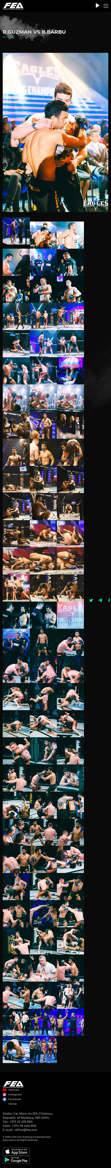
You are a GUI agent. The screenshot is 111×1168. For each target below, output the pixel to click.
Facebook (14, 1099)
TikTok (12, 1104)
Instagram (15, 1094)
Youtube (13, 1089)
